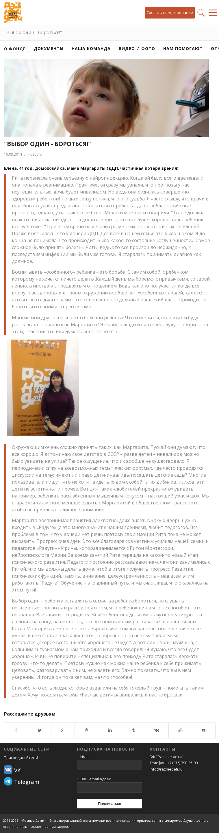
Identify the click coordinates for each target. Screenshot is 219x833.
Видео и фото (137, 48)
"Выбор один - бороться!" (33, 32)
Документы (49, 48)
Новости (35, 154)
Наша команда (91, 48)
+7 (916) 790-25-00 (182, 762)
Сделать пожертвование (169, 12)
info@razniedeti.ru (166, 769)
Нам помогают (183, 48)
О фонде (15, 48)
